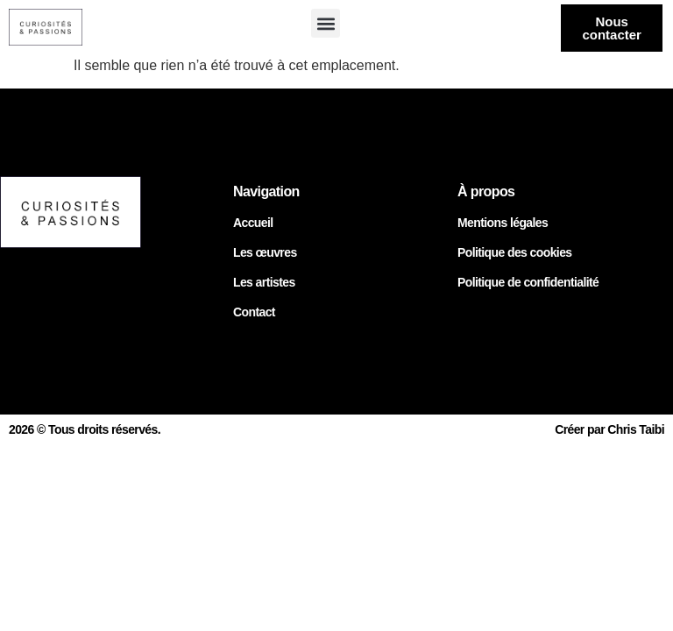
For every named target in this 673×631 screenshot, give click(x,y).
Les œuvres (265, 252)
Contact (254, 312)
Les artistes (264, 282)
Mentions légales (502, 223)
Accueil (253, 223)
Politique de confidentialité (528, 282)
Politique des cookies (514, 252)
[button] (325, 23)
